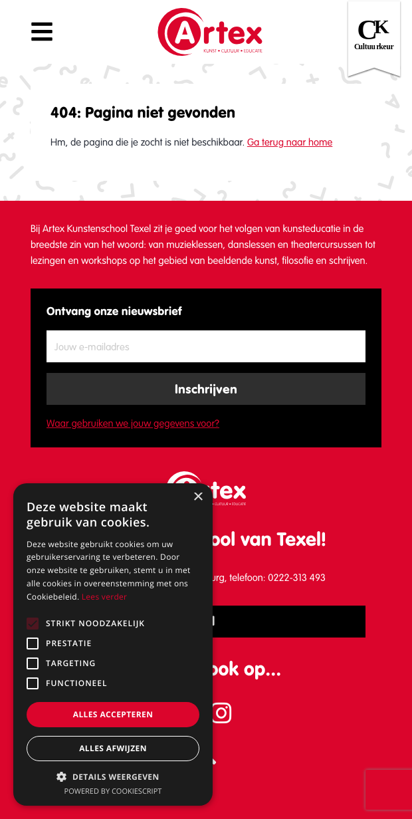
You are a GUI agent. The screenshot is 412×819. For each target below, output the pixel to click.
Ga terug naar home (289, 142)
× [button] (198, 498)
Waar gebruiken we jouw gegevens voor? (133, 423)
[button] (113, 776)
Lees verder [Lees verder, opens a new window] (105, 596)
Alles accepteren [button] (113, 714)
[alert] (113, 644)
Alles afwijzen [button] (113, 748)
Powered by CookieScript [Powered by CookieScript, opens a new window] (113, 791)
